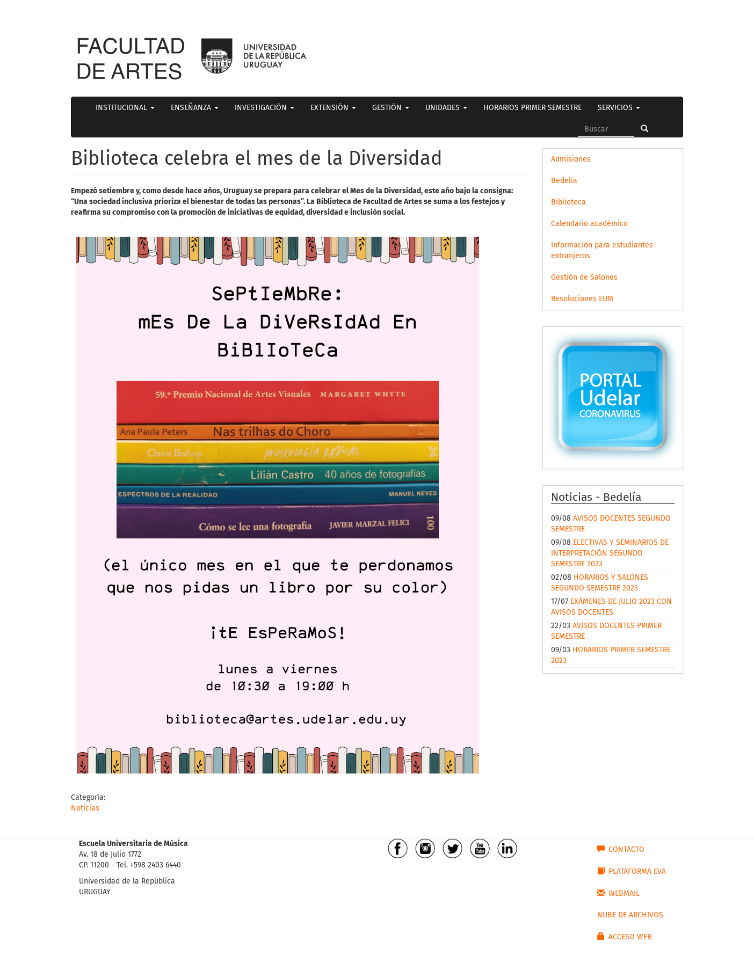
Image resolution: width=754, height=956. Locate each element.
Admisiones (571, 159)
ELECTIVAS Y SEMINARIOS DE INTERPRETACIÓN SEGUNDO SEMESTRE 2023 (610, 553)
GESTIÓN (390, 107)
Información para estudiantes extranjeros (602, 250)
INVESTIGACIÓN (264, 107)
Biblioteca (568, 202)
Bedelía (564, 180)
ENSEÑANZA (195, 107)
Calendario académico (589, 223)
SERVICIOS (619, 107)
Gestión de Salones (584, 277)
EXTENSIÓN (333, 107)
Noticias (85, 808)
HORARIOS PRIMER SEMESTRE (532, 107)
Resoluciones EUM (582, 298)
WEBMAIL (618, 893)
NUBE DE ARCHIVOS (630, 914)
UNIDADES (446, 107)
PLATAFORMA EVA (631, 871)
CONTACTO (620, 849)
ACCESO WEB (624, 937)
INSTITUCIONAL (125, 107)
